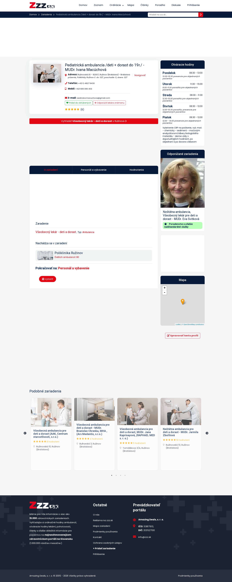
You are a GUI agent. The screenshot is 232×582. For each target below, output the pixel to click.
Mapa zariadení (101, 525)
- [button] (164, 292)
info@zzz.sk (144, 537)
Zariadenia (46, 14)
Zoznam (98, 5)
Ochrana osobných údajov (107, 542)
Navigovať (140, 75)
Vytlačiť (47, 279)
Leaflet (178, 324)
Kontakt (97, 537)
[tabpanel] (51, 433)
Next (207, 433)
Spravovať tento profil (182, 335)
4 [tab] (125, 475)
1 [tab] (111, 475)
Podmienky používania (105, 531)
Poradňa (160, 5)
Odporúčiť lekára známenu (109, 102)
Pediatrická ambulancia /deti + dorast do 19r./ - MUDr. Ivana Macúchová (104, 67)
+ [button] (165, 288)
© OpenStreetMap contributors (193, 324)
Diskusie (176, 5)
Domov (83, 5)
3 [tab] (120, 475)
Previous (25, 433)
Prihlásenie (193, 5)
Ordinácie (115, 5)
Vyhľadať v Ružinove (94, 121)
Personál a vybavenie (73, 268)
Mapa (130, 5)
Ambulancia (88, 232)
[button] (164, 194)
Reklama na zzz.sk (103, 520)
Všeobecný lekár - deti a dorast (56, 232)
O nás (96, 514)
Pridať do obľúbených (78, 102)
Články (145, 5)
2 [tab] (116, 475)
